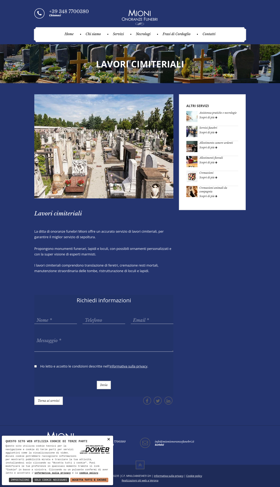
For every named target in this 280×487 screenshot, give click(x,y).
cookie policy (88, 473)
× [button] (108, 439)
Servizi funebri (208, 127)
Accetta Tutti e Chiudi (89, 480)
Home (69, 34)
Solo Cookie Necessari (50, 480)
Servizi (118, 34)
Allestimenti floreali (211, 157)
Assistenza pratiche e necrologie (218, 112)
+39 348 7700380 (69, 11)
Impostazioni (20, 480)
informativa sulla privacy (52, 473)
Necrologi (143, 34)
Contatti (208, 34)
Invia (104, 385)
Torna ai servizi (49, 401)
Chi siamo (93, 34)
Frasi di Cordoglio (177, 34)
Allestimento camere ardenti (216, 142)
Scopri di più (208, 117)
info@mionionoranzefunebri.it (174, 441)
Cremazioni (206, 172)
